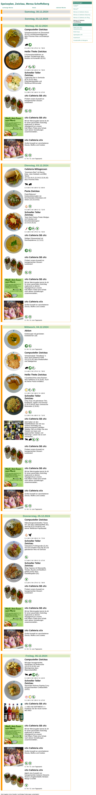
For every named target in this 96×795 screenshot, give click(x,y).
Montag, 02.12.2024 (36, 26)
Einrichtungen (77, 3)
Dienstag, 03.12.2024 (36, 165)
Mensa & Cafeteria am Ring (81, 17)
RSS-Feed (76, 32)
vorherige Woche (7, 7)
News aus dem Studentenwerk (77, 28)
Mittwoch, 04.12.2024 (36, 327)
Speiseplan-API (78, 34)
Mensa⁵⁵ (75, 9)
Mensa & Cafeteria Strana (81, 12)
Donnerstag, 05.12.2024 (36, 516)
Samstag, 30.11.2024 (36, 11)
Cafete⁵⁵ (75, 6)
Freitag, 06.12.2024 (36, 655)
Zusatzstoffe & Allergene (80, 40)
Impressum (76, 37)
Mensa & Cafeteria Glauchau (81, 14)
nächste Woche (61, 7)
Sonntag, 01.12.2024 (36, 18)
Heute (34, 7)
